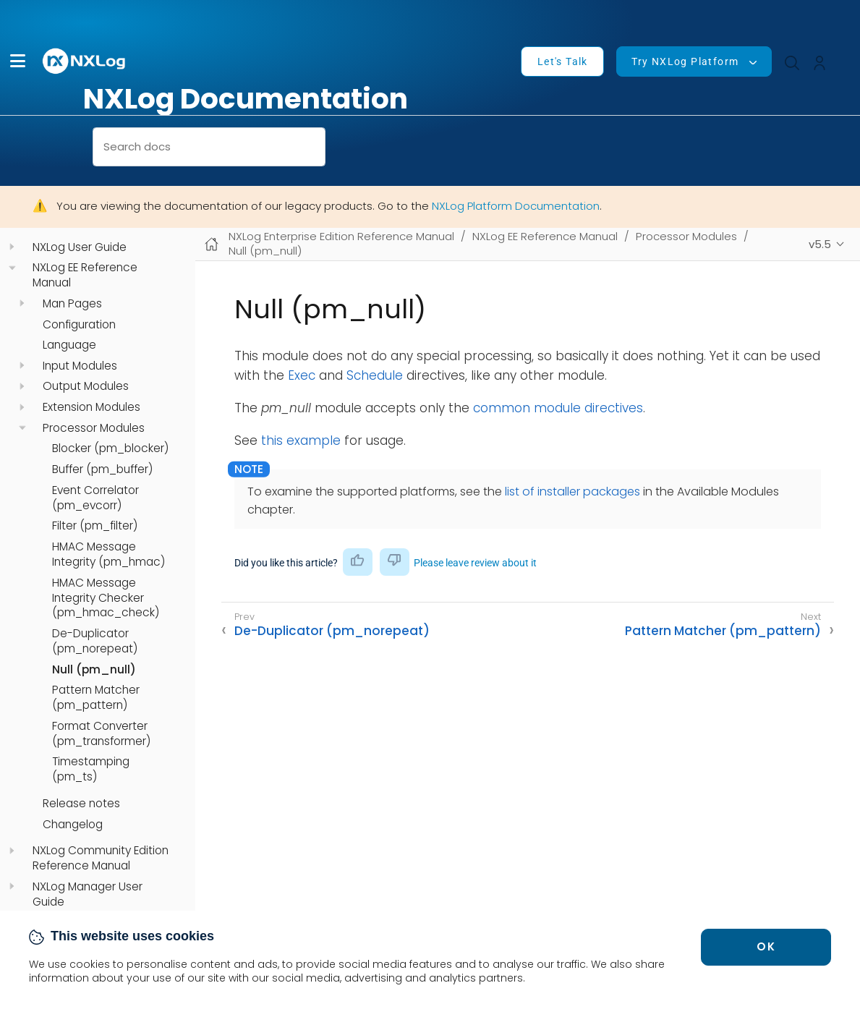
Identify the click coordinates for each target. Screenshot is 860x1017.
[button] (17, 61)
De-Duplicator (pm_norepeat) (94, 641)
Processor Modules (94, 428)
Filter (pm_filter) (94, 526)
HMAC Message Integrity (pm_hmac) (108, 554)
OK (766, 946)
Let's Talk (562, 61)
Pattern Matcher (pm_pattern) (96, 697)
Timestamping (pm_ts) (90, 769)
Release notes (81, 803)
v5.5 (820, 244)
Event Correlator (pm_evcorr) (95, 498)
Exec (301, 375)
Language (69, 345)
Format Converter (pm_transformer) (101, 734)
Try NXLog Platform (684, 61)
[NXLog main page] (85, 61)
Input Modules (80, 366)
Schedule (374, 375)
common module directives (558, 408)
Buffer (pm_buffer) (102, 469)
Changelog (73, 824)
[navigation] (12, 247)
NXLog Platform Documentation (516, 205)
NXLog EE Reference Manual (85, 275)
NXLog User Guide (80, 247)
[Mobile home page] (211, 244)
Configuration (79, 325)
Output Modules (86, 386)
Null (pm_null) (94, 670)
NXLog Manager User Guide (87, 894)
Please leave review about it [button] (475, 563)
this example (301, 440)
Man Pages (72, 304)
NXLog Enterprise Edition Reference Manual (341, 236)
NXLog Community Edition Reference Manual (101, 858)
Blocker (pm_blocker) (110, 448)
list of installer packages (572, 491)
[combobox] (209, 146)
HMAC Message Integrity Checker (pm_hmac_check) (105, 598)
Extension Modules (91, 407)
